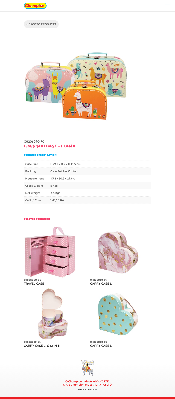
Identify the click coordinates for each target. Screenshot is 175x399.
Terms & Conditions (87, 389)
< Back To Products (41, 24)
